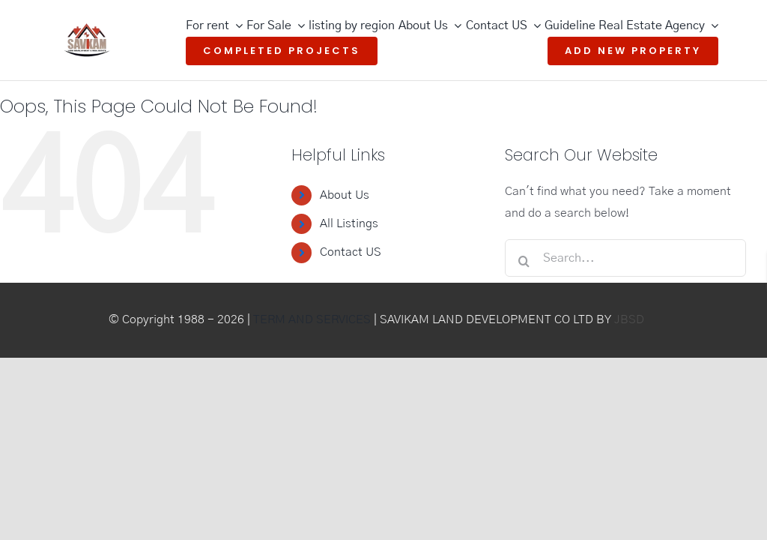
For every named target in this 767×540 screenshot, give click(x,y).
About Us (344, 195)
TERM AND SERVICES (312, 320)
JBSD (629, 320)
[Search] (523, 261)
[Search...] (625, 258)
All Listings (349, 224)
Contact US (350, 252)
